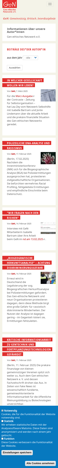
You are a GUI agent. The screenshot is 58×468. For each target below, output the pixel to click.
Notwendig (10, 413)
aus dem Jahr (14, 57)
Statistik (8, 424)
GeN (13, 91)
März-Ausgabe (25, 96)
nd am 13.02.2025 (34, 239)
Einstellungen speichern (17, 455)
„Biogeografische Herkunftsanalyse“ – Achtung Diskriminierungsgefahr (28, 263)
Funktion (9, 441)
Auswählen (14, 67)
